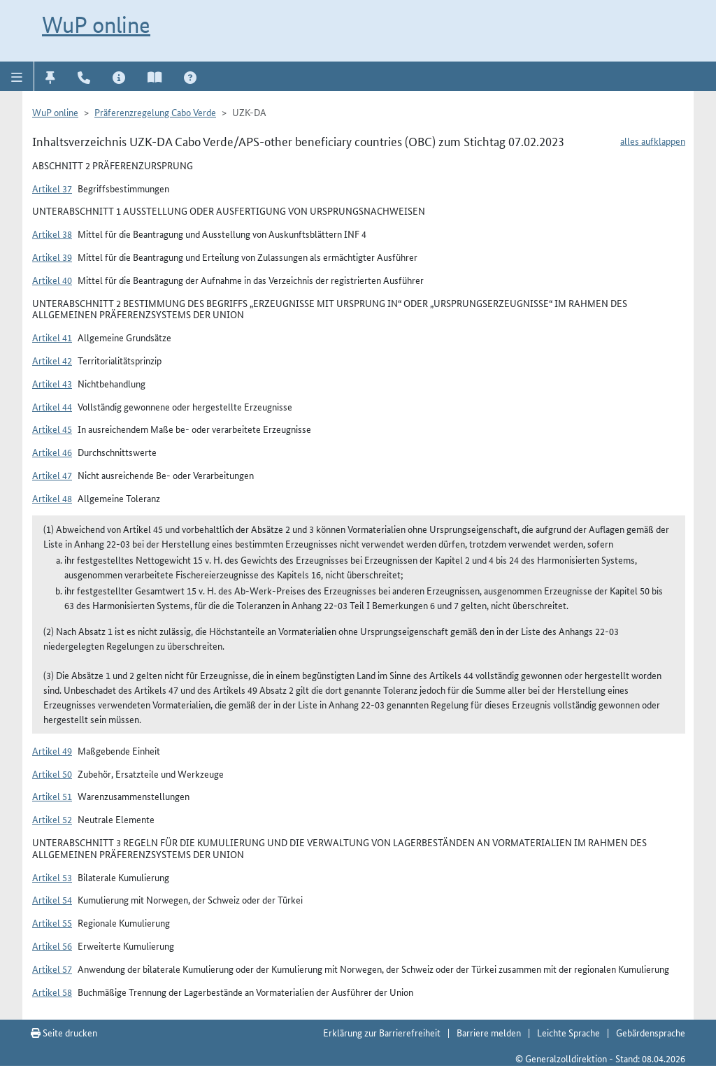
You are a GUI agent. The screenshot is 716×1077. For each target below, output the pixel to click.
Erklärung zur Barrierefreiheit (382, 1032)
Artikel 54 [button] (52, 899)
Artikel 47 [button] (52, 475)
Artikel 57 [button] (52, 969)
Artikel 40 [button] (52, 280)
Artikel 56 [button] (52, 946)
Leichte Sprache (568, 1032)
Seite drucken (64, 1032)
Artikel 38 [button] (52, 234)
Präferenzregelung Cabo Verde (155, 112)
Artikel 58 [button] (52, 992)
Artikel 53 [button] (52, 877)
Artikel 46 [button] (52, 452)
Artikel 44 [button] (52, 406)
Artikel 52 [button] (52, 819)
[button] (17, 76)
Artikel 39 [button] (52, 257)
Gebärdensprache (650, 1032)
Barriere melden (489, 1032)
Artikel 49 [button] (52, 750)
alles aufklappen (652, 141)
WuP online (96, 24)
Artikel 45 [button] (52, 429)
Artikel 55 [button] (52, 922)
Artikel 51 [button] (52, 796)
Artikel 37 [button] (52, 188)
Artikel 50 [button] (52, 773)
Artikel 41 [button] (52, 337)
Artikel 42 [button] (52, 360)
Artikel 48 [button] (52, 498)
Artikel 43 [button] (52, 383)
